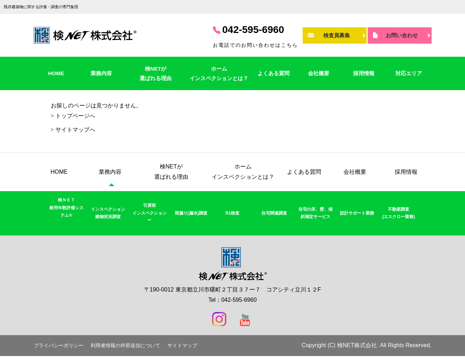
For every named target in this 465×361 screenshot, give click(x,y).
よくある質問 (274, 73)
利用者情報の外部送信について (125, 345)
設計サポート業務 (357, 213)
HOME (56, 73)
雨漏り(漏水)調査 (191, 213)
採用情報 (363, 73)
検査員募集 (336, 35)
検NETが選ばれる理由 (156, 73)
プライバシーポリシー (58, 345)
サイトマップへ (75, 130)
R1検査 (232, 213)
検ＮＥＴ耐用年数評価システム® (66, 208)
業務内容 (101, 73)
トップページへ (75, 116)
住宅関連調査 (274, 213)
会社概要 (318, 73)
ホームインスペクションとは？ (219, 73)
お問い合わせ (402, 35)
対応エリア (408, 73)
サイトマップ (182, 345)
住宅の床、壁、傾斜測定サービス (315, 213)
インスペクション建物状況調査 (108, 213)
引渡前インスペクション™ (150, 213)
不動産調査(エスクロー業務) (398, 213)
